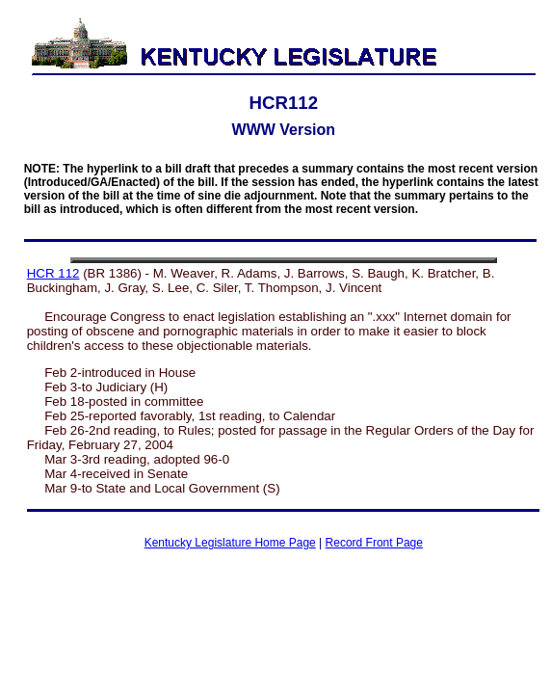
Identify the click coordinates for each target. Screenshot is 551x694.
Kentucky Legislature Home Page (230, 542)
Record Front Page (374, 542)
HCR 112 (53, 273)
